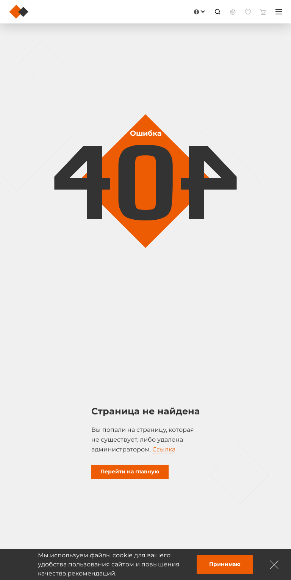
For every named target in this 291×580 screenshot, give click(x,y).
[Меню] (278, 11)
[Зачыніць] (274, 564)
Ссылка (163, 449)
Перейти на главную (130, 471)
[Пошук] (217, 11)
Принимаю (225, 564)
